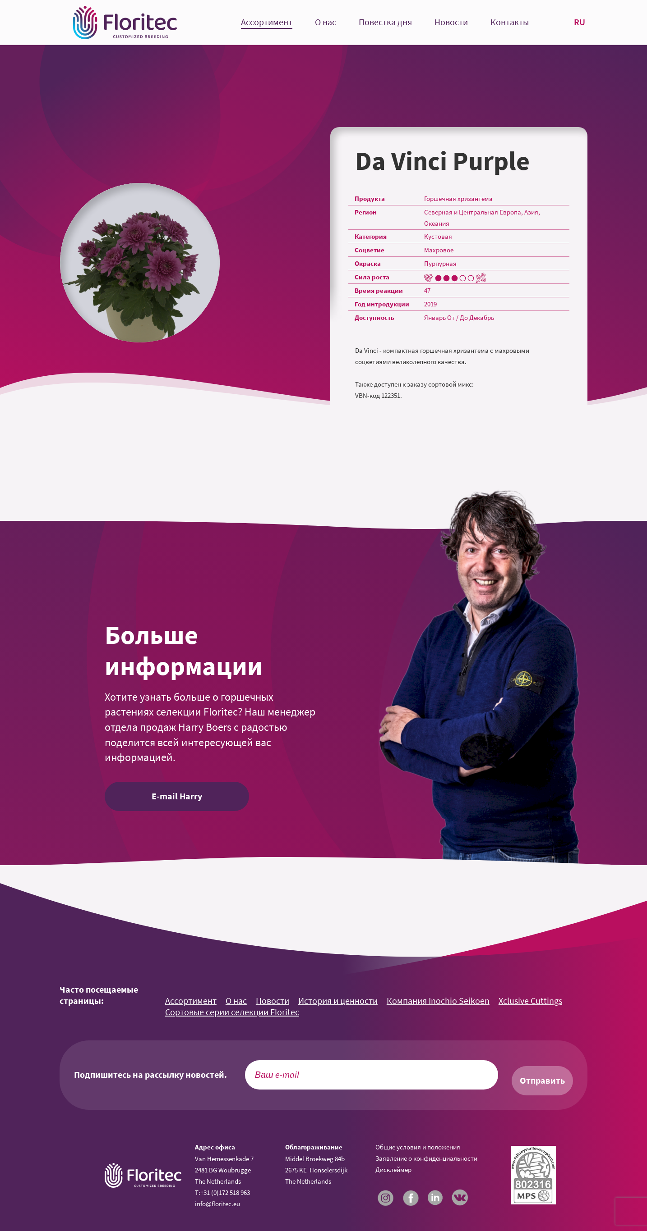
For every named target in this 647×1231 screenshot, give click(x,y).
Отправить (542, 1080)
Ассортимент (266, 22)
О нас (325, 22)
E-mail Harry (177, 796)
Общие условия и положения (417, 1147)
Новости (451, 22)
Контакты (509, 22)
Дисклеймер (393, 1169)
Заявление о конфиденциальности (426, 1158)
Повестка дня (385, 22)
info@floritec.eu (217, 1203)
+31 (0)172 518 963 (225, 1192)
